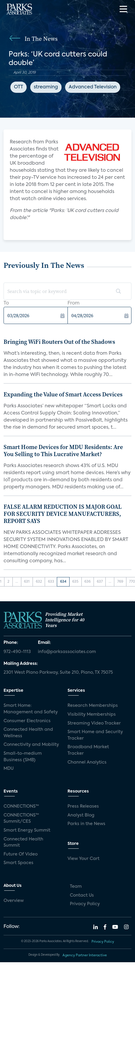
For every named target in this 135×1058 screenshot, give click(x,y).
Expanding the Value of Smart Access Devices (63, 394)
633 (51, 582)
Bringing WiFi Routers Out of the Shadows (59, 342)
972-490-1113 (17, 652)
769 (120, 582)
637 (100, 582)
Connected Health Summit (23, 842)
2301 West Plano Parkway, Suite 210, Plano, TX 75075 (58, 672)
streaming (46, 87)
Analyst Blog (81, 815)
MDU (9, 769)
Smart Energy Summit (27, 830)
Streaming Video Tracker (94, 723)
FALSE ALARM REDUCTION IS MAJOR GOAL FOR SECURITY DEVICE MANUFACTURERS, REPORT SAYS (63, 514)
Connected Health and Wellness (28, 733)
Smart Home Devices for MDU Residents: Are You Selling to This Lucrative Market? (63, 450)
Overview (14, 901)
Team (76, 886)
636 (87, 582)
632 (39, 582)
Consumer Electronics (27, 721)
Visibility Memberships (92, 714)
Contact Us (82, 895)
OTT (18, 87)
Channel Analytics (87, 762)
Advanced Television (93, 87)
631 (27, 582)
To (6, 303)
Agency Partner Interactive (84, 955)
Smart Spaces (18, 863)
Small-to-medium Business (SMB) (23, 756)
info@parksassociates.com (67, 652)
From (74, 303)
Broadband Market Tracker (88, 750)
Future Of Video (21, 854)
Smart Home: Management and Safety (31, 709)
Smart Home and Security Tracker (95, 735)
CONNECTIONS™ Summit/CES (21, 818)
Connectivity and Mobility (31, 745)
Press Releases (83, 806)
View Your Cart (83, 859)
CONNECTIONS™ (21, 806)
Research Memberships (93, 706)
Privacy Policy (85, 904)
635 (75, 582)
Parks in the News (86, 824)
